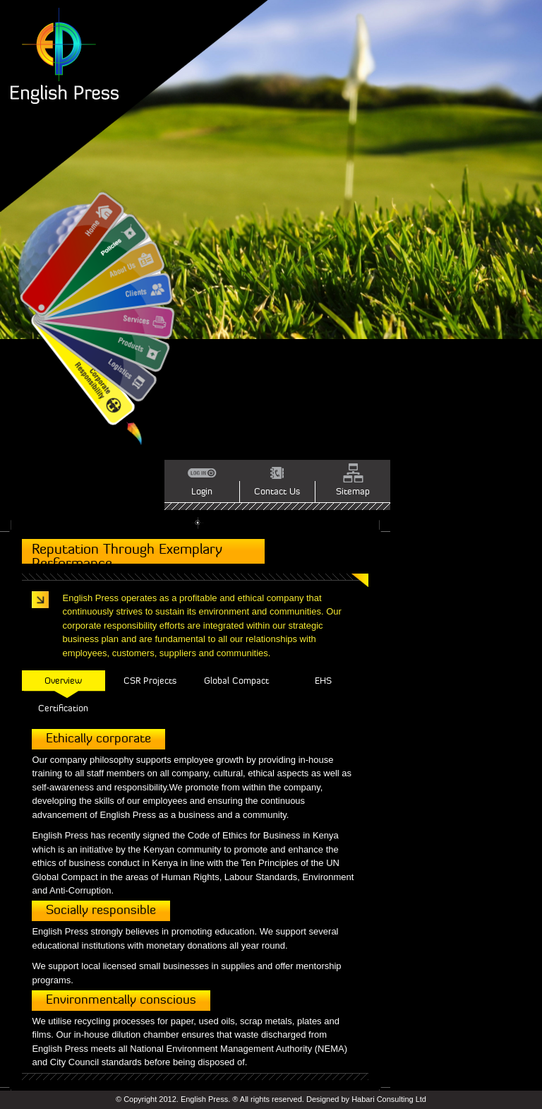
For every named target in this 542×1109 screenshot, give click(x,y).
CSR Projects (150, 680)
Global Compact (236, 680)
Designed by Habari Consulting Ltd (366, 1099)
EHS (323, 680)
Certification (63, 708)
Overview (63, 680)
